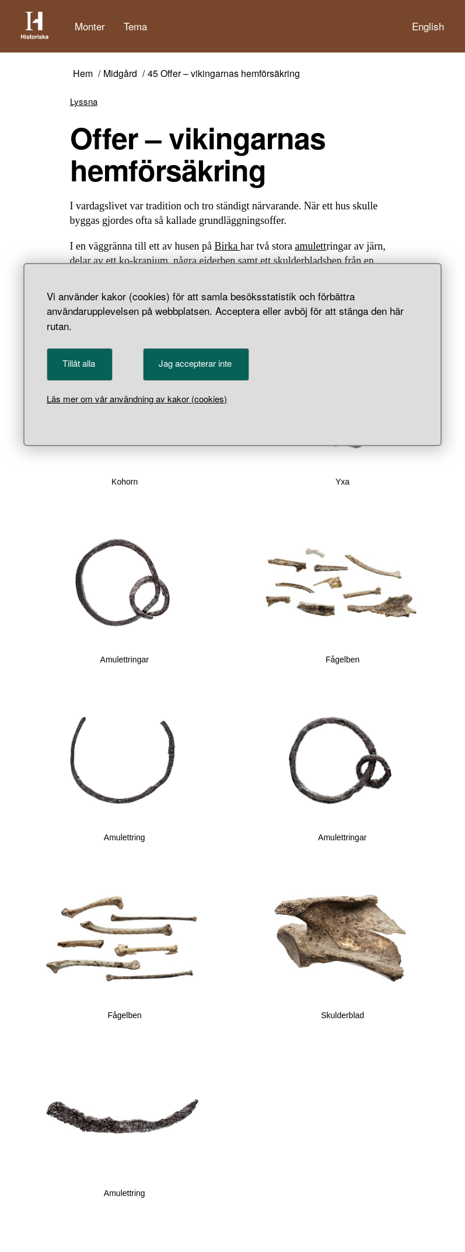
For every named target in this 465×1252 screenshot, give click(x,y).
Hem (83, 74)
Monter (90, 26)
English (428, 26)
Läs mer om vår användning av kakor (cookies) (137, 398)
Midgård (120, 74)
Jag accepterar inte (195, 363)
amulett (310, 246)
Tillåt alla (78, 363)
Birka (227, 246)
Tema (135, 26)
